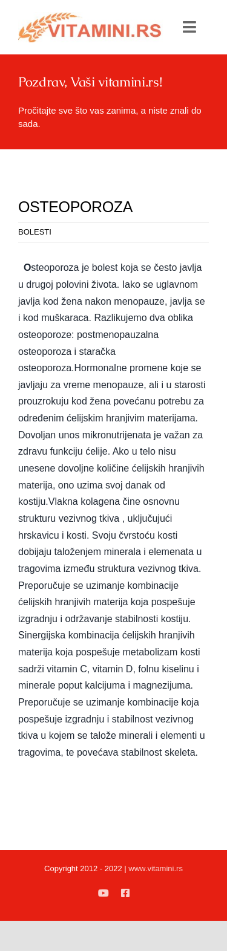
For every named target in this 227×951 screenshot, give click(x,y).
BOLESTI (34, 231)
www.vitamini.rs (155, 868)
